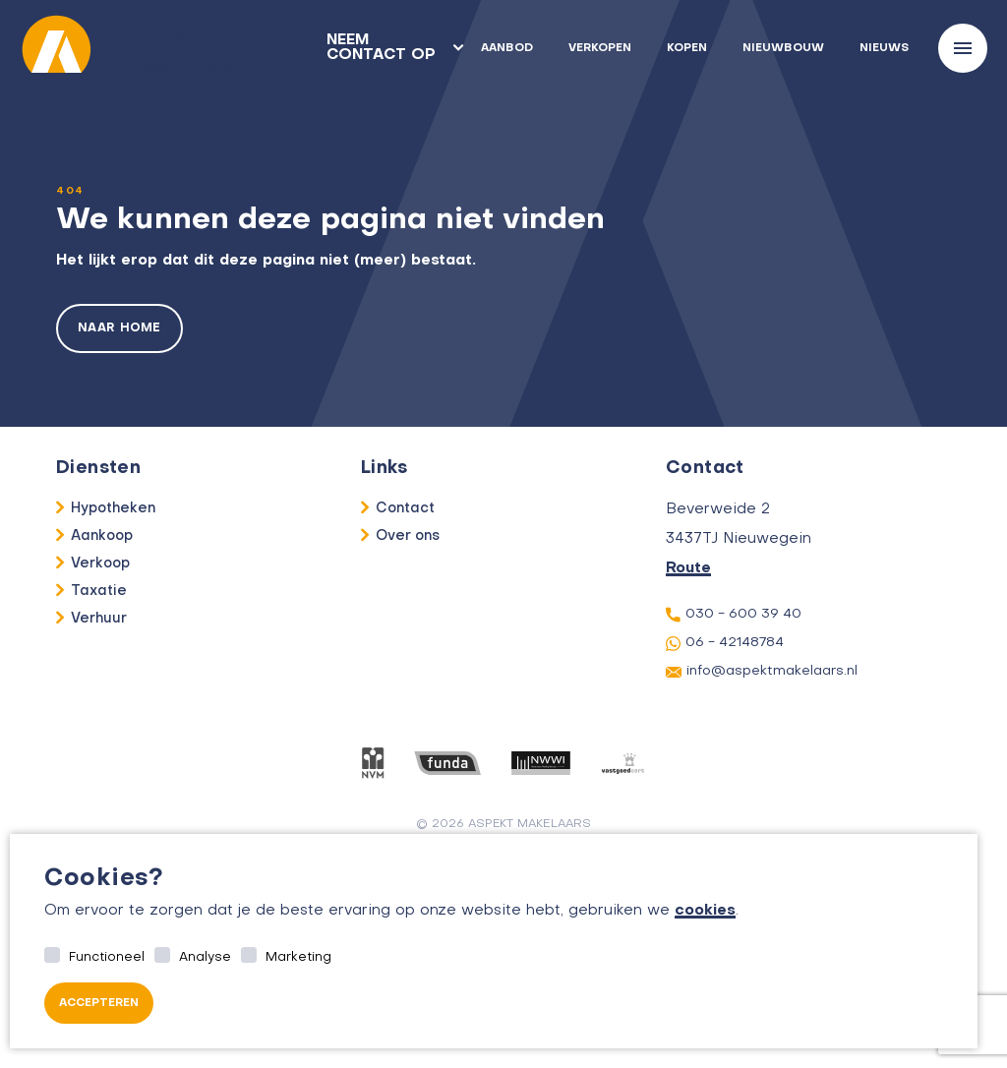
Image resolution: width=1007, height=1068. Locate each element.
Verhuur (99, 618)
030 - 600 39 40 (733, 615)
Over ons (408, 536)
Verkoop (100, 563)
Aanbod (507, 48)
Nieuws (884, 48)
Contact (405, 508)
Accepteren (99, 1003)
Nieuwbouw (783, 48)
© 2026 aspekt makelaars (504, 824)
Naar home (119, 328)
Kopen (687, 48)
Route (688, 568)
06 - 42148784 (725, 643)
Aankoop (102, 536)
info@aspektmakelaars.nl (762, 672)
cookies (705, 911)
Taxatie (99, 591)
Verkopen (599, 48)
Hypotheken (113, 508)
